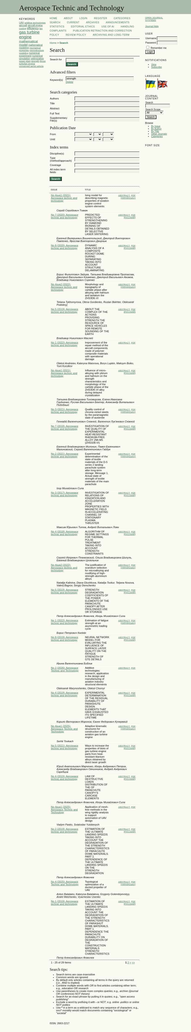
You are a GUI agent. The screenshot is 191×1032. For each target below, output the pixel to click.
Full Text (54, 113)
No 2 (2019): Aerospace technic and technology (64, 830)
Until (52, 139)
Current (73, 22)
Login (83, 18)
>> (133, 962)
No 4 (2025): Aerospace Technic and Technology (64, 883)
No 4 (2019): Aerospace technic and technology (64, 694)
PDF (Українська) (128, 196)
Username (150, 38)
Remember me (159, 48)
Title (52, 103)
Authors (54, 98)
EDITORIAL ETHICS (83, 26)
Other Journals (159, 134)
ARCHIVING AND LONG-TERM (111, 35)
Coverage (55, 165)
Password (150, 42)
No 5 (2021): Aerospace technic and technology (64, 747)
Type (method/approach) (61, 159)
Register (100, 18)
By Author (156, 129)
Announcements (118, 22)
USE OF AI (107, 26)
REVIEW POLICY (76, 35)
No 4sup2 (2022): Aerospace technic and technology (64, 287)
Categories (157, 136)
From (53, 134)
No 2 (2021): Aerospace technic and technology (64, 455)
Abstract (54, 108)
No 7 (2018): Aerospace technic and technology (64, 427)
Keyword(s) (56, 79)
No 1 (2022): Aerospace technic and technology (64, 344)
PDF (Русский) (129, 216)
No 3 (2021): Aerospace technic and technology (64, 410)
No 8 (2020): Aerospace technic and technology (64, 247)
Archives (92, 22)
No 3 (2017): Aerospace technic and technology (64, 494)
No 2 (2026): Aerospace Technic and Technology (64, 669)
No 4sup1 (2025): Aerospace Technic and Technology (64, 729)
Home (53, 18)
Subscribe (156, 67)
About (68, 18)
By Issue (155, 126)
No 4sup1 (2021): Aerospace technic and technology (64, 198)
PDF (133, 342)
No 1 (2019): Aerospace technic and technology (64, 902)
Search (55, 22)
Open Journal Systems (154, 18)
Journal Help (151, 26)
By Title (155, 131)
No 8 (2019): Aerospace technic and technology (64, 638)
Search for (56, 59)
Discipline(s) (57, 153)
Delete (69, 82)
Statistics (57, 26)
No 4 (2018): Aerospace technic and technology (64, 533)
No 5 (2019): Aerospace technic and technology (64, 310)
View (153, 64)
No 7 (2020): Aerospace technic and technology (64, 216)
